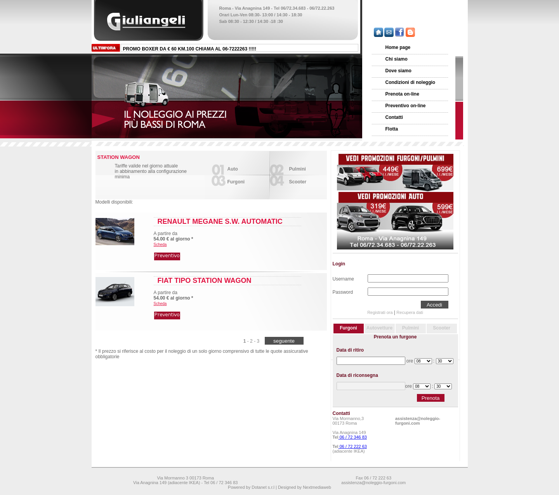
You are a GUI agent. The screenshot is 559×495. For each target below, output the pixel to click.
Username (343, 278)
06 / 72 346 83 (353, 437)
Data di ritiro (350, 350)
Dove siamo (398, 70)
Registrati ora (379, 312)
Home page (398, 47)
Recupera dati (409, 312)
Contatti (394, 117)
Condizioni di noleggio (410, 82)
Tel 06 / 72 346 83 (221, 482)
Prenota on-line (402, 94)
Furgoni (236, 182)
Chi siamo (396, 59)
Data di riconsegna (357, 375)
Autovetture (379, 328)
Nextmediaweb (317, 487)
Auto (232, 169)
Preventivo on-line (405, 105)
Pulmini (297, 169)
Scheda (160, 244)
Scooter (298, 182)
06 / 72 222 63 (353, 446)
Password (343, 291)
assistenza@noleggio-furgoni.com (417, 420)
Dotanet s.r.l (263, 487)
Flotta (391, 129)
